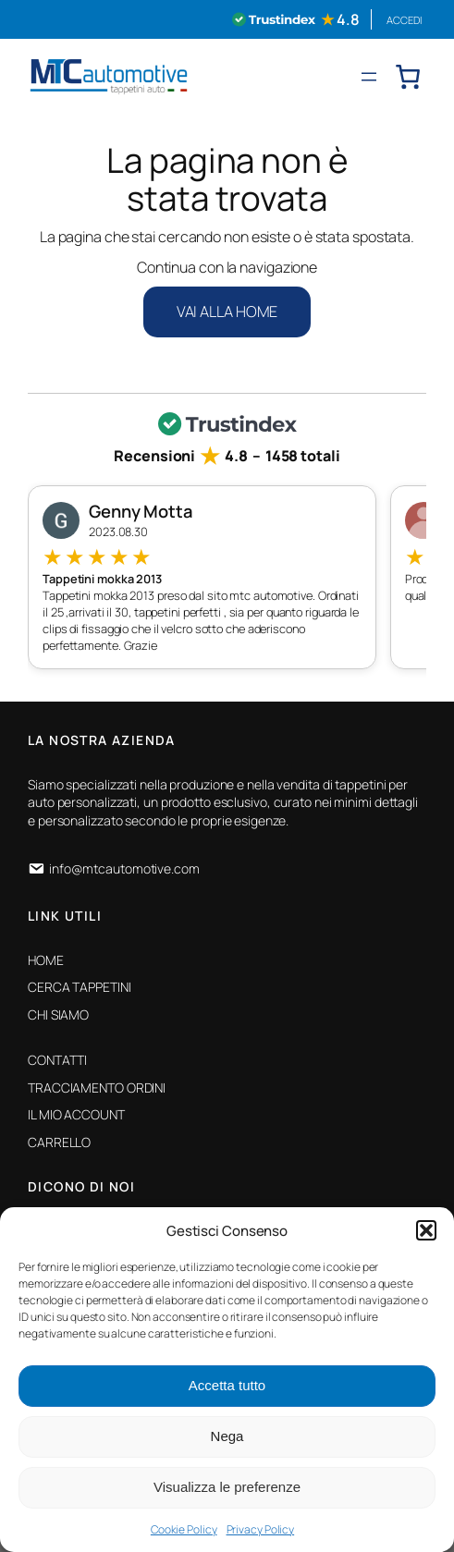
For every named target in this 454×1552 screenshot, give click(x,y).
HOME (46, 960)
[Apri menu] (369, 77)
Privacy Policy (261, 1529)
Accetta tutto (227, 1385)
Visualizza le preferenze (227, 1487)
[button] (426, 1230)
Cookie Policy (184, 1529)
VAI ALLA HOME (227, 311)
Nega (227, 1436)
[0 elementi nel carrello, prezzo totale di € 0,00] (407, 76)
